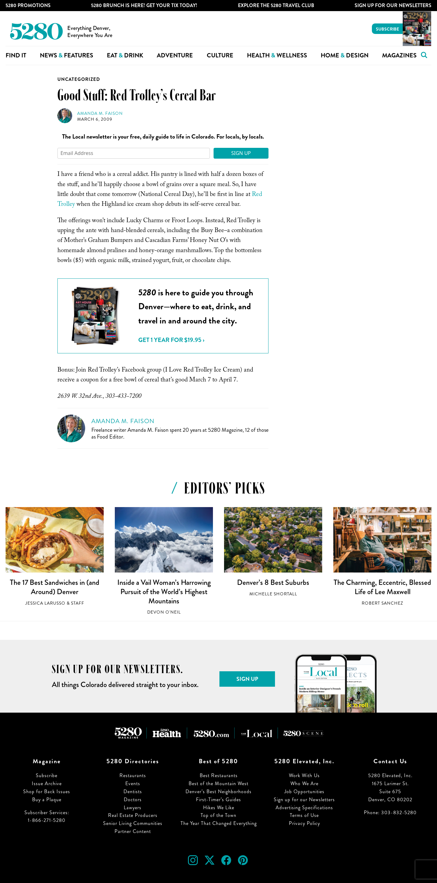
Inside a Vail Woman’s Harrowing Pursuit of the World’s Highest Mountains (164, 591)
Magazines (399, 55)
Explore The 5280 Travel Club (276, 5)
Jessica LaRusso (45, 603)
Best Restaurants (219, 775)
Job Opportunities (304, 791)
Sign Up (241, 153)
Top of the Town (218, 815)
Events (132, 783)
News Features (66, 55)
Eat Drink (125, 55)
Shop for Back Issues (46, 791)
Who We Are (304, 783)
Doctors (133, 799)
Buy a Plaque (46, 799)
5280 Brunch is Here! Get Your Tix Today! (144, 5)
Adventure (175, 55)
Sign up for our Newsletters (304, 799)
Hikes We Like (218, 807)
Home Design (344, 55)
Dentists (132, 791)
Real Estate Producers (132, 815)
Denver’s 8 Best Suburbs (273, 582)
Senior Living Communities (132, 823)
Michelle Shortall (273, 594)
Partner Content (132, 831)
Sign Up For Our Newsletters (393, 5)
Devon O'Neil (164, 612)
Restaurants (132, 775)
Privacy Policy (304, 823)
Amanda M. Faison (100, 113)
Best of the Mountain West (218, 783)
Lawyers (132, 807)
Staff (77, 603)
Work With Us (304, 775)
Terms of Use (304, 815)
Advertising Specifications (304, 807)
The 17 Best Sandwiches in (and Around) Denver (54, 587)
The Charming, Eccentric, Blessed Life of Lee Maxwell (382, 587)
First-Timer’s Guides (218, 799)
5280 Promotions (28, 5)
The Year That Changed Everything (219, 823)
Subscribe (387, 29)
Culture (220, 55)
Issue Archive (47, 783)
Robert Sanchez (382, 603)
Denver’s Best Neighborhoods (218, 791)
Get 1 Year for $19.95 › (171, 339)
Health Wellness (277, 55)
